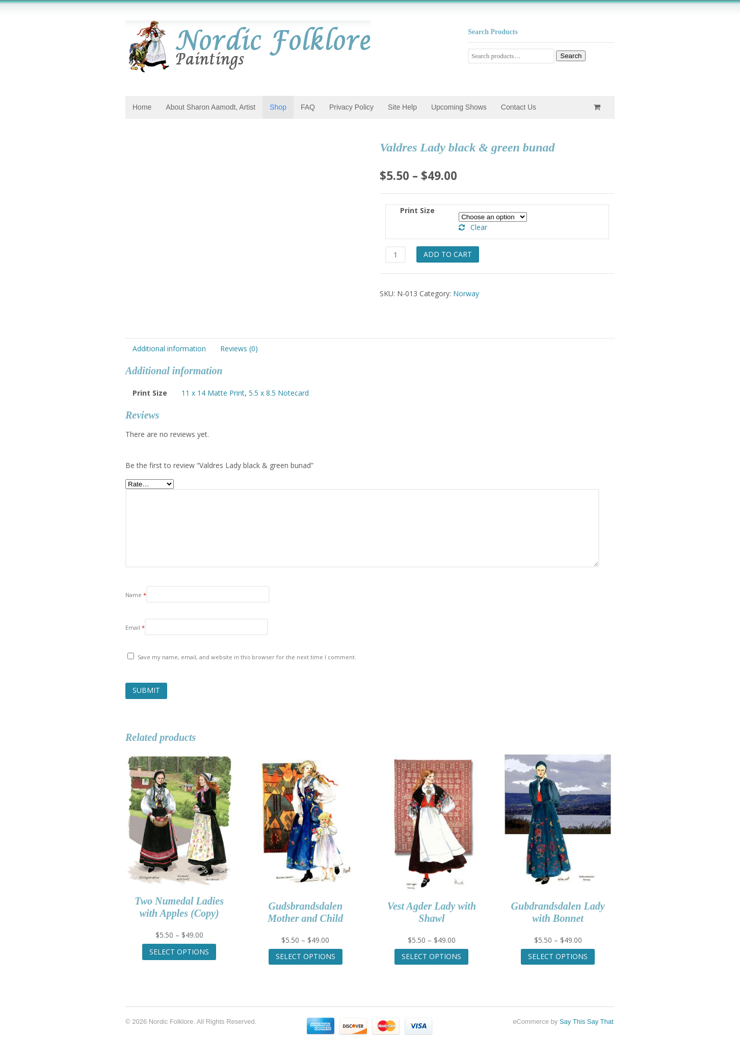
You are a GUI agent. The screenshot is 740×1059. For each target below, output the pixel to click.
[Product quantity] (395, 254)
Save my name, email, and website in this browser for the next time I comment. (247, 657)
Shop (278, 107)
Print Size (417, 210)
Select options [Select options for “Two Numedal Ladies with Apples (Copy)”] (179, 952)
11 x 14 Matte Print (213, 393)
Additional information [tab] (169, 348)
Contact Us (518, 107)
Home (142, 107)
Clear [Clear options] (478, 227)
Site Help (402, 107)
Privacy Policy (351, 107)
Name (135, 595)
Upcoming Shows (459, 107)
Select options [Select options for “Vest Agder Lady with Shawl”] (431, 956)
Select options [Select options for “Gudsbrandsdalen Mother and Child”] (305, 956)
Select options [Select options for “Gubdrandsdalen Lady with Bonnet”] (558, 956)
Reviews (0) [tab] (239, 348)
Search (571, 56)
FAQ (308, 107)
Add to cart (448, 254)
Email (135, 627)
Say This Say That (587, 1021)
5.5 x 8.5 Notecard (279, 393)
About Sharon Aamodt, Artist (210, 107)
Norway (466, 293)
